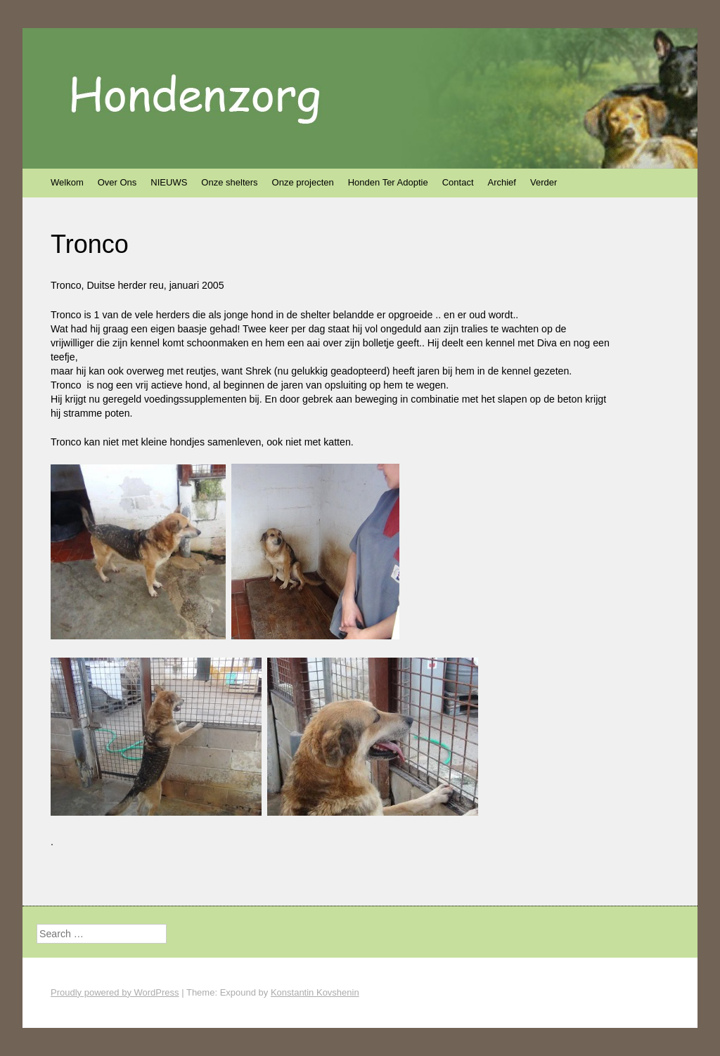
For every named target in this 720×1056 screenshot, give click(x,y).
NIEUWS (168, 182)
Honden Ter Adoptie (388, 182)
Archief (502, 182)
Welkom (67, 182)
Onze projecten (303, 182)
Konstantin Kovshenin (315, 992)
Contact (458, 182)
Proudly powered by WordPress (115, 992)
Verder (543, 182)
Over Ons (117, 182)
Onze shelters (229, 182)
